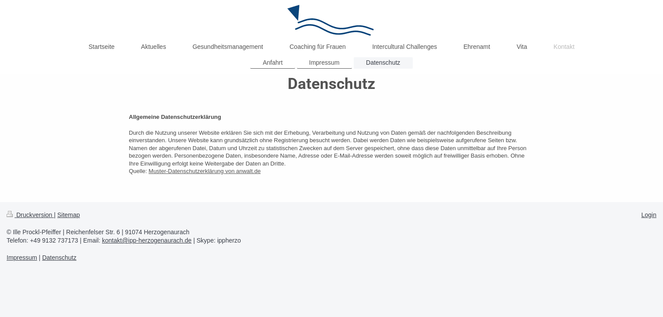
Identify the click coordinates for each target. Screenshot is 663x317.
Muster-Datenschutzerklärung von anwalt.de (204, 171)
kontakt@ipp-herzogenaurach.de (147, 240)
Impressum (22, 257)
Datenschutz (59, 257)
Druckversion (30, 214)
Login (648, 214)
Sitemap (68, 214)
